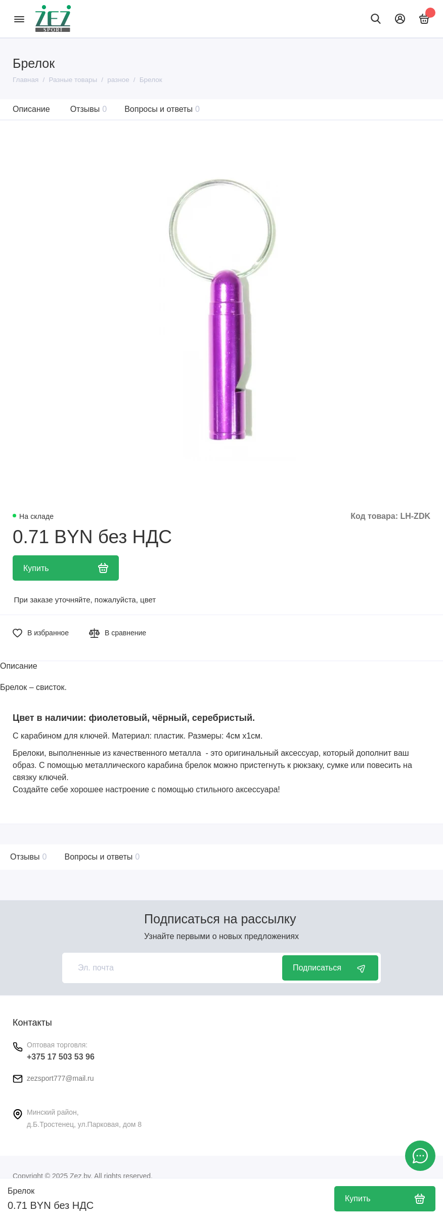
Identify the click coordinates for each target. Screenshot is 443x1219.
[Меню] (19, 18)
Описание (31, 109)
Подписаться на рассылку (220, 919)
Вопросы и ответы (162, 109)
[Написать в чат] (420, 1156)
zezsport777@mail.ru (60, 1078)
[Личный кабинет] (400, 19)
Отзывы (88, 109)
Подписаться (330, 967)
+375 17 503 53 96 (61, 1056)
